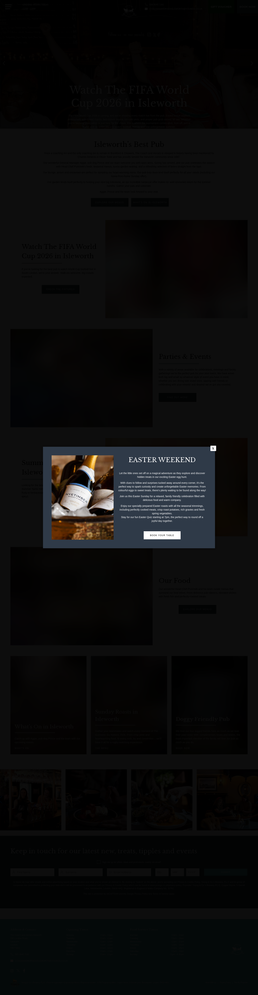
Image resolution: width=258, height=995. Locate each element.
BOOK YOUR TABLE (162, 599)
